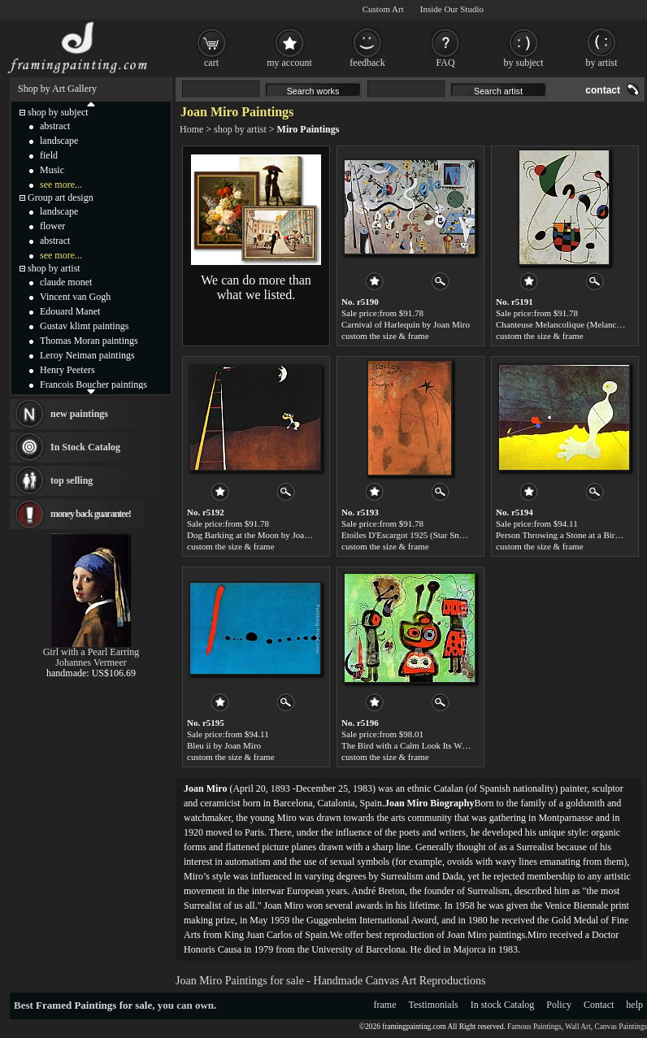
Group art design (60, 197)
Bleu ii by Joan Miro (224, 745)
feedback (367, 62)
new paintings (79, 413)
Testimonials (433, 1004)
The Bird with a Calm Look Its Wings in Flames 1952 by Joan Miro (462, 745)
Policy (558, 1004)
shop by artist (240, 129)
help (634, 1004)
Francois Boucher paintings (93, 384)
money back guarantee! (90, 513)
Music (52, 170)
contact (602, 90)
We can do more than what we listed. (256, 287)
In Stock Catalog (85, 447)
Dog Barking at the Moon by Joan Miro (257, 535)
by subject (524, 62)
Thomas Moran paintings (89, 340)
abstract (55, 126)
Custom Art (383, 9)
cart (211, 62)
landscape (59, 140)
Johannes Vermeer (90, 662)
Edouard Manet (70, 311)
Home (191, 129)
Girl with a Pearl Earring (91, 652)
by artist (602, 62)
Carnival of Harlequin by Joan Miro (405, 324)
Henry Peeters (67, 370)
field (49, 155)
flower (52, 226)
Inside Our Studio (452, 9)
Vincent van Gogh (75, 296)
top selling (71, 480)
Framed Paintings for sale (94, 1005)
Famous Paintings (534, 1027)
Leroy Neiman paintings (87, 355)
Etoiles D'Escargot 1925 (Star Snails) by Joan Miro (432, 535)
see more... (61, 184)
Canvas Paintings (620, 1027)
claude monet (66, 282)
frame (385, 1004)
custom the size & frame (385, 336)
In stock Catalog (503, 1004)
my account (289, 62)
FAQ (445, 62)
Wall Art (578, 1027)
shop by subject (58, 112)
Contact (599, 1004)
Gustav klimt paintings (84, 326)
